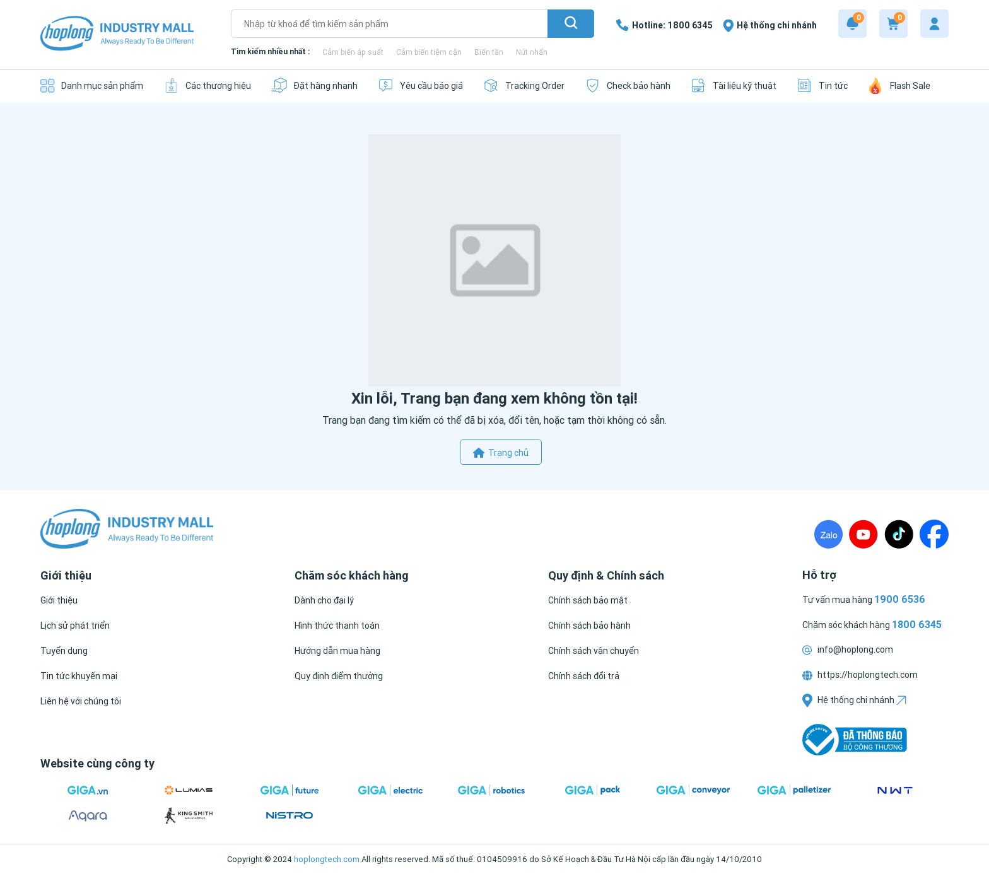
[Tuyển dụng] (64, 651)
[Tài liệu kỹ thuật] (733, 85)
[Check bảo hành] (627, 85)
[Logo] (117, 34)
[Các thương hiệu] (207, 85)
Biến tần (488, 52)
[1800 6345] (664, 25)
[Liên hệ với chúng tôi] (80, 701)
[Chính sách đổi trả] (583, 676)
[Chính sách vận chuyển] (593, 651)
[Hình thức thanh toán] (337, 626)
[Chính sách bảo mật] (588, 600)
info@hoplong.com (847, 649)
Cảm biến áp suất (352, 52)
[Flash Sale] (899, 85)
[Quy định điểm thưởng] (339, 676)
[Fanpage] (934, 534)
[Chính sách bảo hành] (589, 626)
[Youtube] (863, 534)
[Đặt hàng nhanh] (314, 85)
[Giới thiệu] (59, 600)
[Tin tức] (822, 85)
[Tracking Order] (524, 85)
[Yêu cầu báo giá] (420, 85)
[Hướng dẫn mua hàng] (337, 651)
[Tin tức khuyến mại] (78, 676)
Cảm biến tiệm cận (429, 52)
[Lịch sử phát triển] (75, 626)
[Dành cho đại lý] (324, 600)
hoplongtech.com (327, 859)
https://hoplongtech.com (860, 674)
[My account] (934, 23)
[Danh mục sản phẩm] (91, 85)
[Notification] (852, 23)
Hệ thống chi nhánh (854, 700)
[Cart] (893, 23)
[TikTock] (898, 534)
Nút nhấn (531, 52)
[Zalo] (828, 534)
